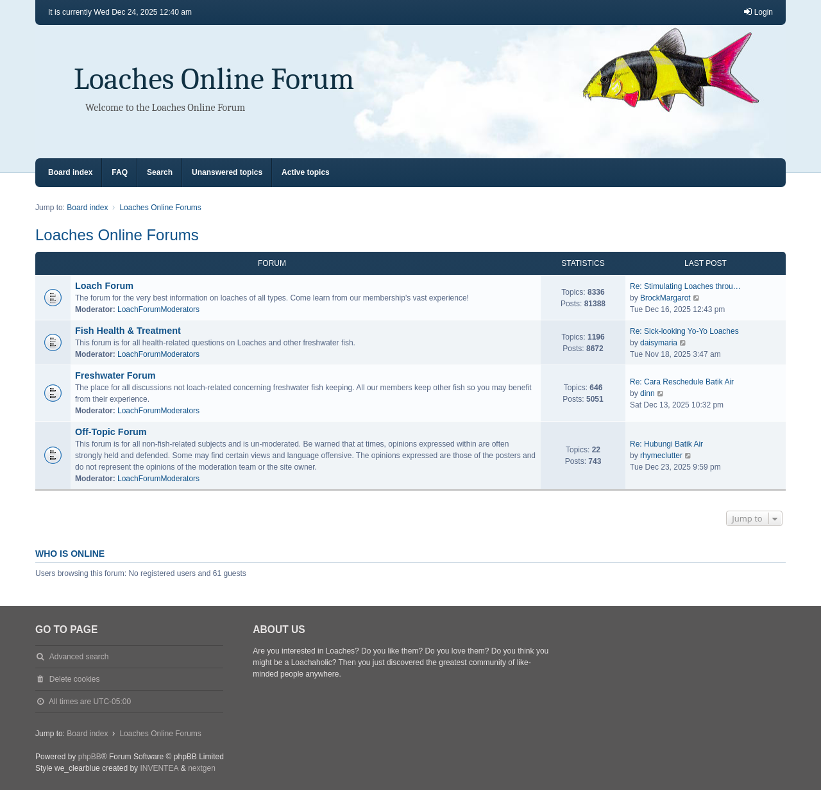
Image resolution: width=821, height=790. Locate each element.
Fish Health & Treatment (128, 330)
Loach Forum (104, 286)
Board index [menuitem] (70, 172)
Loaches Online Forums (117, 234)
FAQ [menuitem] (120, 172)
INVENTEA (159, 768)
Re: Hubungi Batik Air (666, 444)
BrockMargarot (665, 297)
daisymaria (658, 342)
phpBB (89, 756)
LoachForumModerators (158, 309)
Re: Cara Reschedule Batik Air (682, 381)
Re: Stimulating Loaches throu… (685, 286)
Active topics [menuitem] (306, 172)
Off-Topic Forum (111, 432)
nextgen (202, 768)
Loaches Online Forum (214, 79)
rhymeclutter (661, 455)
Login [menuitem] (758, 12)
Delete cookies (74, 679)
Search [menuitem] (160, 172)
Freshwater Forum (115, 375)
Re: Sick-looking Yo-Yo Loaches (684, 331)
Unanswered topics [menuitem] (227, 172)
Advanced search (79, 656)
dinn (647, 393)
